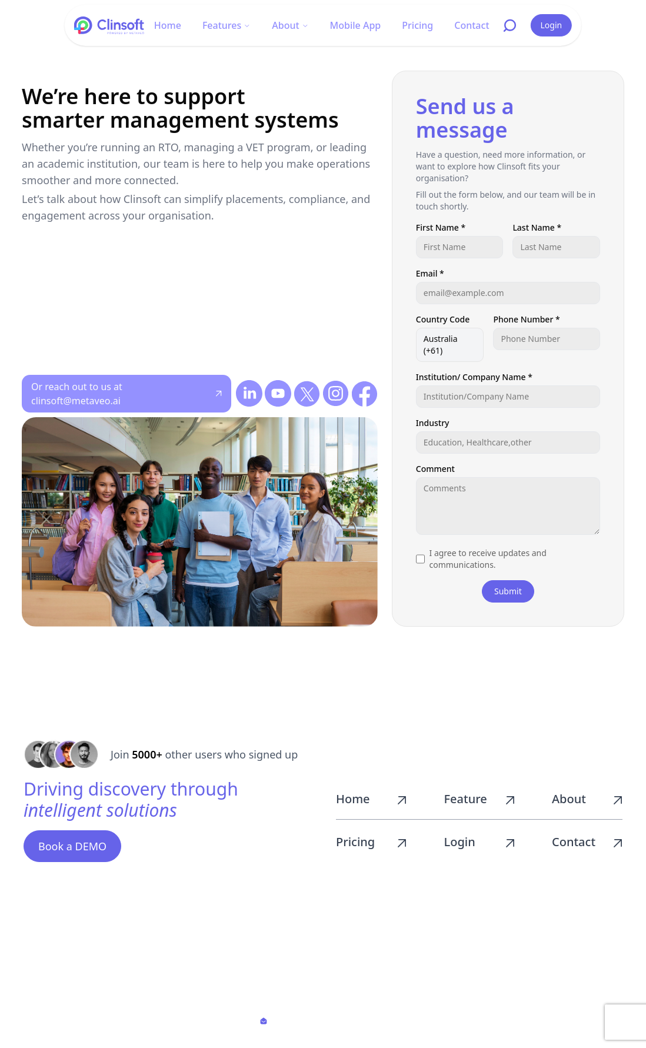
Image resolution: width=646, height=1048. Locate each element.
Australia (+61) (441, 344)
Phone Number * (526, 319)
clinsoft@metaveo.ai (325, 1021)
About (290, 25)
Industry (432, 422)
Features (226, 25)
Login (551, 25)
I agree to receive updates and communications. (488, 558)
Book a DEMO (72, 846)
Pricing (417, 25)
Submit (508, 591)
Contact (471, 25)
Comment (435, 468)
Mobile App (355, 25)
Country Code (442, 319)
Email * (430, 273)
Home (167, 25)
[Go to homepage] (109, 25)
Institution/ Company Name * (474, 376)
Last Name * (536, 227)
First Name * (440, 227)
